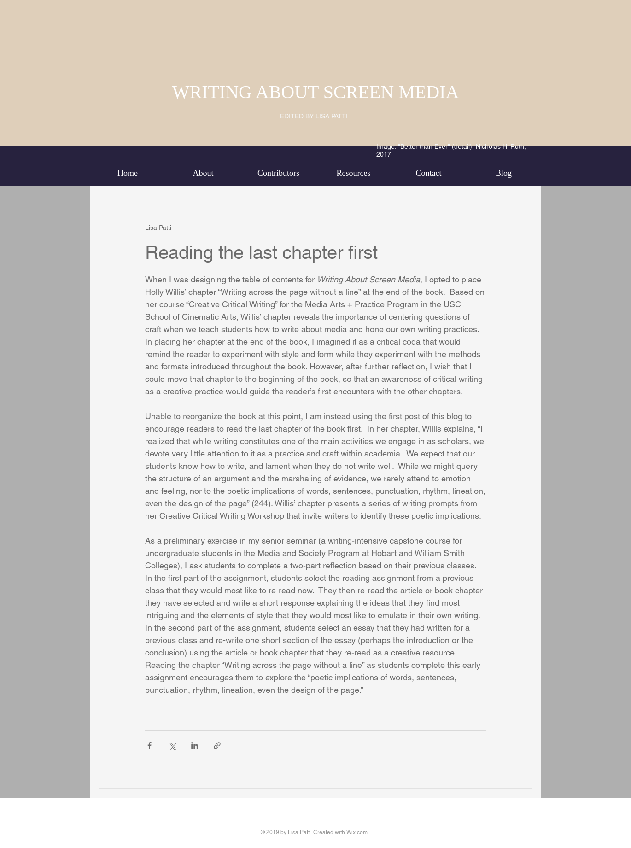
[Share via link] (217, 745)
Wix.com (357, 832)
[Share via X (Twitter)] (172, 745)
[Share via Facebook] (149, 745)
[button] (203, 173)
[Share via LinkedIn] (194, 745)
